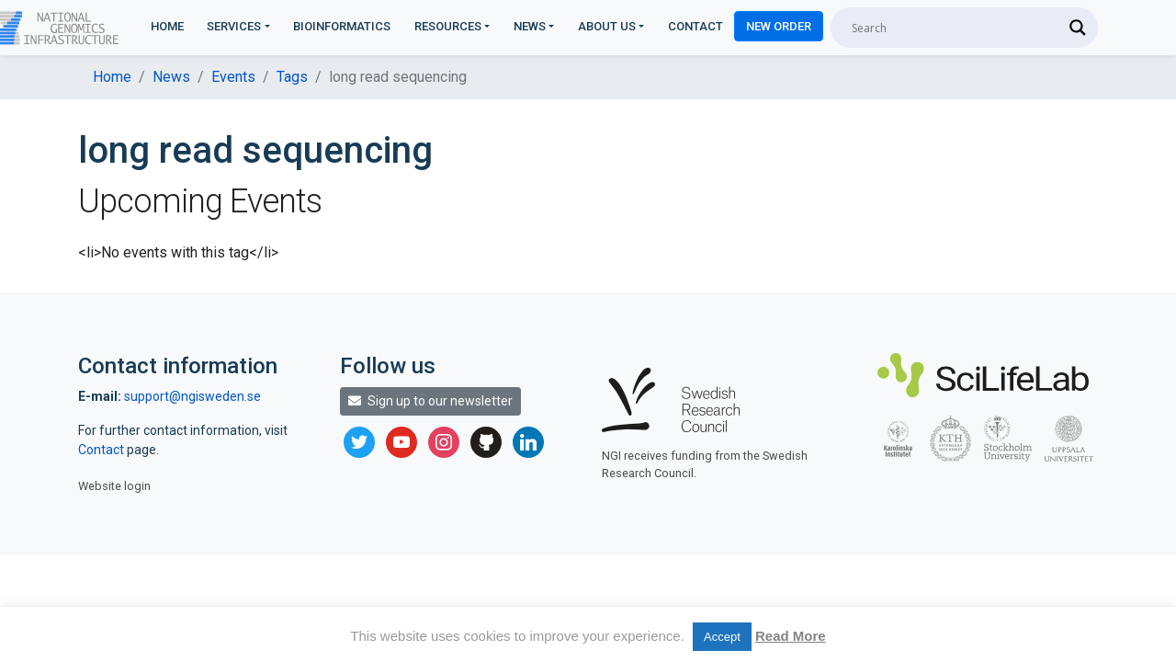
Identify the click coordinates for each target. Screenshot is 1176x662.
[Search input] (956, 27)
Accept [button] (722, 637)
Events (233, 77)
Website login (114, 486)
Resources (447, 26)
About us (607, 26)
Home (167, 26)
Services (234, 26)
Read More (790, 636)
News (530, 26)
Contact (695, 26)
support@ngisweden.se (192, 396)
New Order (778, 26)
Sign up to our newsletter (430, 401)
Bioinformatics (341, 26)
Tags (292, 77)
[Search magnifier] (1078, 27)
